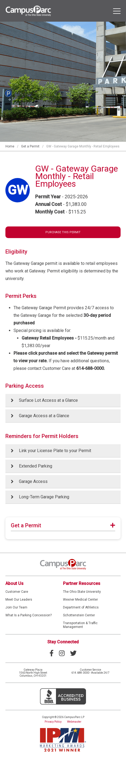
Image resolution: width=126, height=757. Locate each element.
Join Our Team (16, 607)
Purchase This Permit (63, 232)
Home (9, 146)
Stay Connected (63, 641)
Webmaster (74, 721)
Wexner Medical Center (80, 599)
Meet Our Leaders (18, 599)
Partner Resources (81, 583)
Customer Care (16, 592)
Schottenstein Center (79, 615)
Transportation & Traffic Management (80, 625)
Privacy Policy (53, 721)
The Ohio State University (82, 592)
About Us (14, 583)
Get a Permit (30, 146)
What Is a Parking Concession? (28, 615)
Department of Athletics (81, 607)
